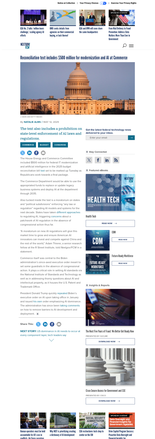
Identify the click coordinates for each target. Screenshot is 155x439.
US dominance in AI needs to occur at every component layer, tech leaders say (50, 333)
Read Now (110, 223)
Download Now (110, 341)
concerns (56, 216)
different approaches (68, 212)
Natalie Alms (32, 122)
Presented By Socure (97, 336)
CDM (114, 232)
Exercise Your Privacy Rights (123, 3)
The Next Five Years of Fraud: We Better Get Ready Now (110, 331)
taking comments (70, 305)
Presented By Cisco (96, 395)
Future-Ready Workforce (122, 256)
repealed (62, 293)
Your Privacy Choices (93, 3)
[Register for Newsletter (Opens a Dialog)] (131, 137)
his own (37, 301)
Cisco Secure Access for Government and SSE (105, 391)
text (43, 170)
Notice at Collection (66, 3)
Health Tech (91, 216)
